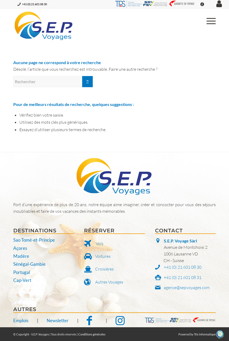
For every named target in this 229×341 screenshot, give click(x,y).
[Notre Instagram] (120, 320)
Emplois (20, 320)
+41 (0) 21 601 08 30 (34, 4)
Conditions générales (91, 334)
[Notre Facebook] (92, 320)
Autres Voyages (109, 282)
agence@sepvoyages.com (187, 287)
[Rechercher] (53, 81)
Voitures (103, 256)
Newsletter (58, 320)
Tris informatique (205, 334)
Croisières (104, 269)
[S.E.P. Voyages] (43, 25)
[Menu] (208, 20)
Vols (99, 243)
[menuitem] (208, 20)
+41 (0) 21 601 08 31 (182, 277)
